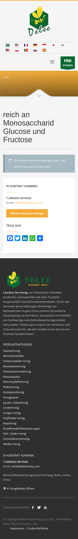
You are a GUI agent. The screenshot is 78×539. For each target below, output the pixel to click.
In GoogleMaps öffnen (18, 488)
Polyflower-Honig (14, 418)
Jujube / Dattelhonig (15, 402)
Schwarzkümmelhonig (17, 371)
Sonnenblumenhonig (16, 439)
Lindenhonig (11, 407)
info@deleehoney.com (29, 203)
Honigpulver (11, 397)
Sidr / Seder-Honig (14, 433)
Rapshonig (9, 423)
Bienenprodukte (13, 356)
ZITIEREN (68, 63)
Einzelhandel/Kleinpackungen (21, 428)
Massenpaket (11, 377)
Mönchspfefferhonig (16, 382)
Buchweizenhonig (14, 366)
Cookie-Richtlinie (37, 528)
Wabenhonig (11, 387)
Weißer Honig (11, 444)
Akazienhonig (11, 351)
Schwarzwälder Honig (16, 361)
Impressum (17, 528)
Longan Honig (12, 413)
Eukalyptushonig (14, 392)
